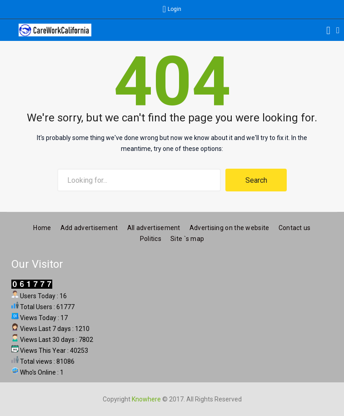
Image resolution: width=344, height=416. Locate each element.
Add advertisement (89, 227)
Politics (150, 238)
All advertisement (153, 227)
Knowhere (146, 398)
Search (256, 180)
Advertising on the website (229, 227)
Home (42, 227)
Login (174, 9)
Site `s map (187, 238)
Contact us (295, 227)
